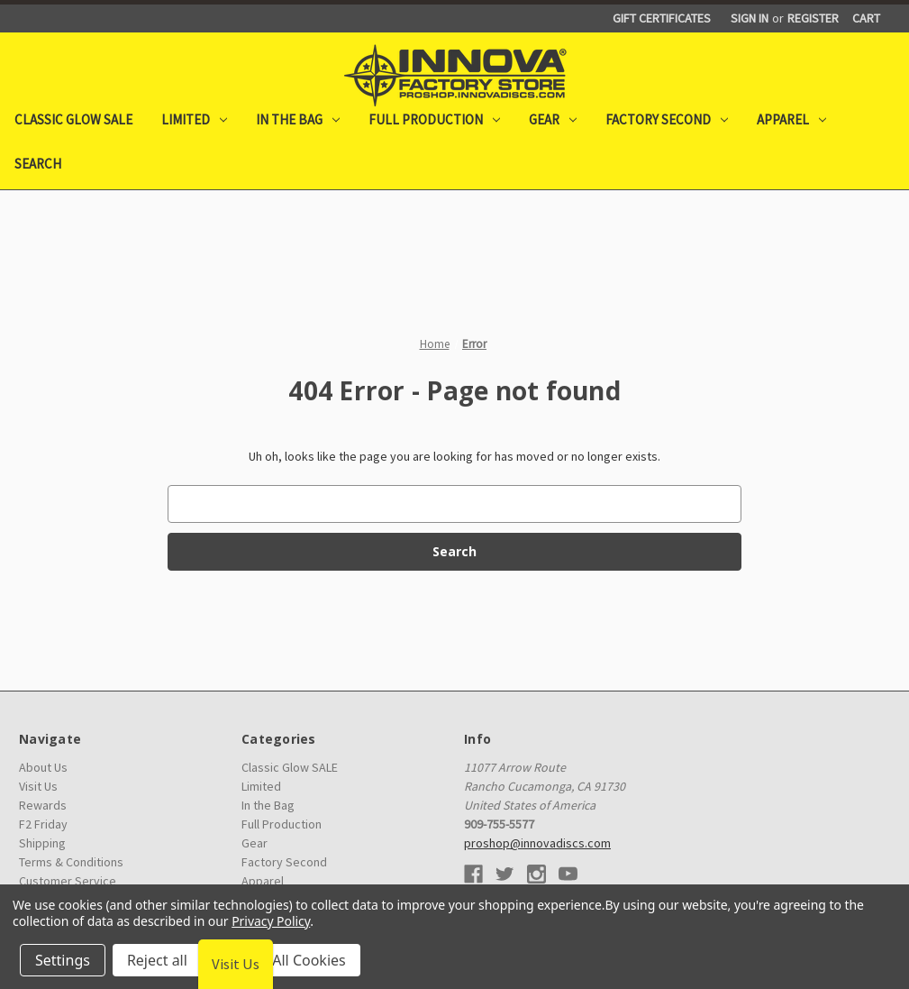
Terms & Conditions (71, 862)
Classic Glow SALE (73, 119)
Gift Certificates (662, 18)
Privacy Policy (271, 920)
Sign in (749, 18)
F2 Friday (43, 824)
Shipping (42, 843)
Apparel (791, 119)
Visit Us (38, 786)
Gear (553, 119)
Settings (62, 960)
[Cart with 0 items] (866, 18)
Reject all (157, 960)
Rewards (43, 805)
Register (813, 18)
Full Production (434, 119)
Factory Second (666, 119)
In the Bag (298, 119)
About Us (43, 767)
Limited (194, 119)
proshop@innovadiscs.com (537, 843)
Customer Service (67, 881)
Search (37, 163)
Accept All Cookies (284, 960)
